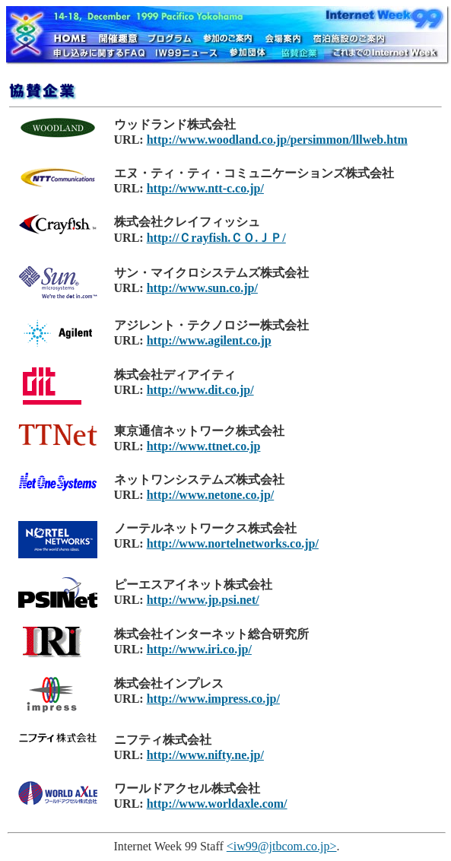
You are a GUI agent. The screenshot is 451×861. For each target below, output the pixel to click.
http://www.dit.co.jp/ (200, 389)
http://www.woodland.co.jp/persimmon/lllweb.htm (277, 139)
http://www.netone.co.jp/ (211, 494)
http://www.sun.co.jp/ (202, 287)
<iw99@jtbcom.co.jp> (282, 846)
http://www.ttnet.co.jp (204, 446)
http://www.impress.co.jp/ (213, 698)
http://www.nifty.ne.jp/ (205, 754)
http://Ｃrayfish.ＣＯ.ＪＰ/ (216, 237)
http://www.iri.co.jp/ (199, 649)
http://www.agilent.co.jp (209, 340)
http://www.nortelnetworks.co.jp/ (233, 543)
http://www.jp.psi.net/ (203, 599)
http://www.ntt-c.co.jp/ (205, 188)
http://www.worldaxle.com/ (217, 803)
